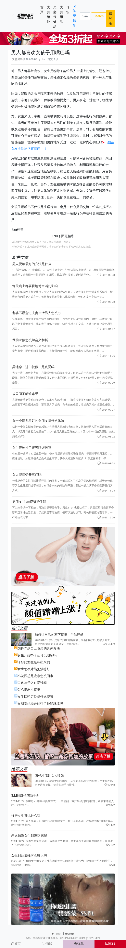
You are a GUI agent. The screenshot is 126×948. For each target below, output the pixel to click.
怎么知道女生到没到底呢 (29, 836)
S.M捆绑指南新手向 (25, 795)
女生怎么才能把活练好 (33, 669)
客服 (110, 944)
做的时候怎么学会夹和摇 (30, 340)
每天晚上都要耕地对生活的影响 (35, 286)
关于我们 (56, 934)
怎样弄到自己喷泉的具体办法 (38, 648)
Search (99, 16)
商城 (47, 944)
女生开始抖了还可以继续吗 (31, 448)
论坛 (68, 9)
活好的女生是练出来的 (33, 662)
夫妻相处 (49, 14)
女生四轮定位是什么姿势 (35, 697)
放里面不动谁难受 (25, 394)
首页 (42, 9)
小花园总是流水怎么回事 (35, 676)
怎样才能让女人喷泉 (49, 775)
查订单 (79, 944)
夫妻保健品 (55, 17)
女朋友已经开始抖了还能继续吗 (40, 703)
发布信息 (74, 16)
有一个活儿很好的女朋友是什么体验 (38, 421)
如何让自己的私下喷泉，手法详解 (59, 635)
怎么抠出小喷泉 (28, 690)
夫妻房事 (17, 59)
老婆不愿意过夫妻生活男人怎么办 (36, 313)
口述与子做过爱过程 (32, 683)
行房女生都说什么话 (25, 815)
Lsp (44, 59)
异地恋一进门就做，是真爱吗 (33, 367)
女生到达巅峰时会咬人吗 (29, 855)
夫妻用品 (62, 14)
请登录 (110, 18)
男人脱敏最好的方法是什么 (31, 264)
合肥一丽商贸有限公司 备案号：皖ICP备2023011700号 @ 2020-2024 (63, 938)
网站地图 (70, 934)
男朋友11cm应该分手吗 (29, 502)
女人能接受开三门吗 (26, 475)
